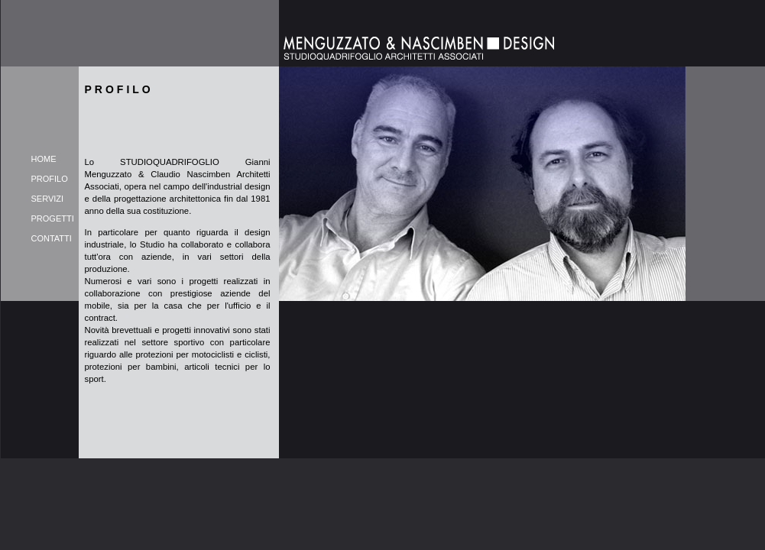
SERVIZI (47, 198)
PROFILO (49, 178)
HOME (44, 158)
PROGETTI (52, 218)
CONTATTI (51, 238)
